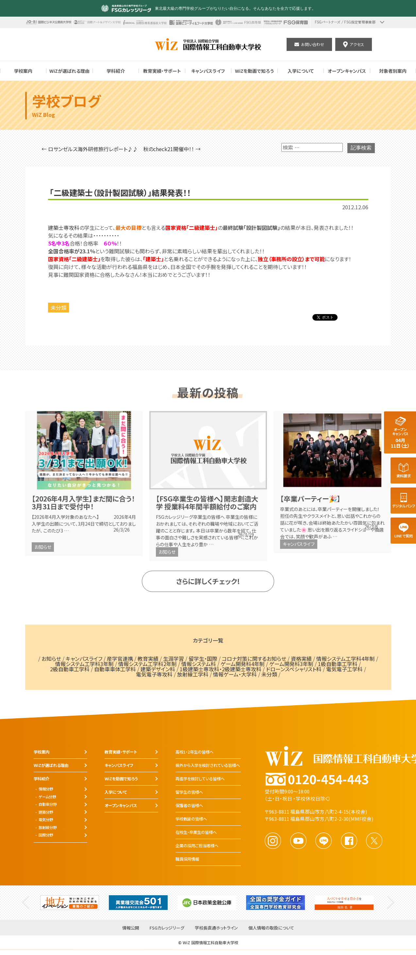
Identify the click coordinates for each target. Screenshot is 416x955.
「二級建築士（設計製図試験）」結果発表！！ (120, 192)
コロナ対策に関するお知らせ (254, 658)
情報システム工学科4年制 (345, 658)
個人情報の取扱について (271, 928)
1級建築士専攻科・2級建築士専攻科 (220, 669)
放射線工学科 (192, 674)
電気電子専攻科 (154, 674)
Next (390, 902)
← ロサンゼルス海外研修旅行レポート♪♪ (90, 148)
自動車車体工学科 (115, 669)
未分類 (58, 307)
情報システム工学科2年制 (147, 663)
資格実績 (301, 658)
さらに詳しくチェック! (208, 581)
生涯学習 (173, 658)
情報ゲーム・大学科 (235, 674)
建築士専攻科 (63, 227)
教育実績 (148, 658)
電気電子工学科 (344, 669)
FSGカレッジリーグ (167, 928)
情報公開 (130, 928)
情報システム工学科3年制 (84, 663)
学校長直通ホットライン (216, 928)
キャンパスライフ (299, 544)
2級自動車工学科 (70, 669)
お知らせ (42, 547)
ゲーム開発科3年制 (291, 663)
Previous (25, 902)
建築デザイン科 (158, 669)
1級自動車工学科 (338, 663)
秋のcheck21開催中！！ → (172, 148)
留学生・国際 (203, 658)
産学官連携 (120, 658)
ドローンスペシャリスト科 (294, 669)
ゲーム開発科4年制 (243, 663)
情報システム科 (198, 663)
